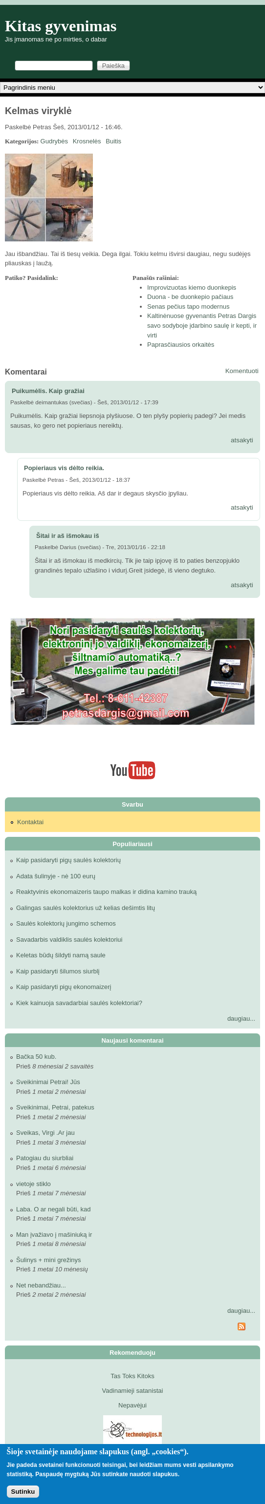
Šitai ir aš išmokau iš (67, 535)
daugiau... (241, 1018)
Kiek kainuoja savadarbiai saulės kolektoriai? (79, 1003)
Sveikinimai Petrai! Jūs (48, 1082)
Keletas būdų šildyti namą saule (61, 955)
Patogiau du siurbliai (44, 1158)
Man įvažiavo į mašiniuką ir (54, 1234)
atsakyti (242, 440)
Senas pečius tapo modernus (188, 306)
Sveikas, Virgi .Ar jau (45, 1132)
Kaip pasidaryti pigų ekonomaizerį (63, 986)
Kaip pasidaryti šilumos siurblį (58, 971)
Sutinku (23, 1491)
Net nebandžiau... (41, 1285)
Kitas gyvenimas (61, 26)
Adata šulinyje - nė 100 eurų (55, 876)
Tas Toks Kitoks (132, 1376)
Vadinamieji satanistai (132, 1390)
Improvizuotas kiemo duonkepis (191, 287)
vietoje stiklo (33, 1183)
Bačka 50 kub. (36, 1056)
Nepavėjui (132, 1405)
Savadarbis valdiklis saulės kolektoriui (69, 939)
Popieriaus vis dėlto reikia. (64, 468)
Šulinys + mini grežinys (48, 1260)
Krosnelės (87, 141)
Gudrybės (54, 141)
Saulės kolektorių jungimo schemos (66, 923)
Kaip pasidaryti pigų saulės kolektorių (68, 860)
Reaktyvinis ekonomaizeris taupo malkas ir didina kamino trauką (106, 891)
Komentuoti (242, 371)
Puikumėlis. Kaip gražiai (48, 391)
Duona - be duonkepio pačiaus (190, 296)
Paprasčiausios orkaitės (180, 344)
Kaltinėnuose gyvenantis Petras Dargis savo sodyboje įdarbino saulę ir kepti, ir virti (202, 325)
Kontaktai (30, 822)
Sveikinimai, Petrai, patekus (55, 1107)
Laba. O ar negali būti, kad (53, 1209)
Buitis (113, 141)
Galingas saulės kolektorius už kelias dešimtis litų (85, 907)
